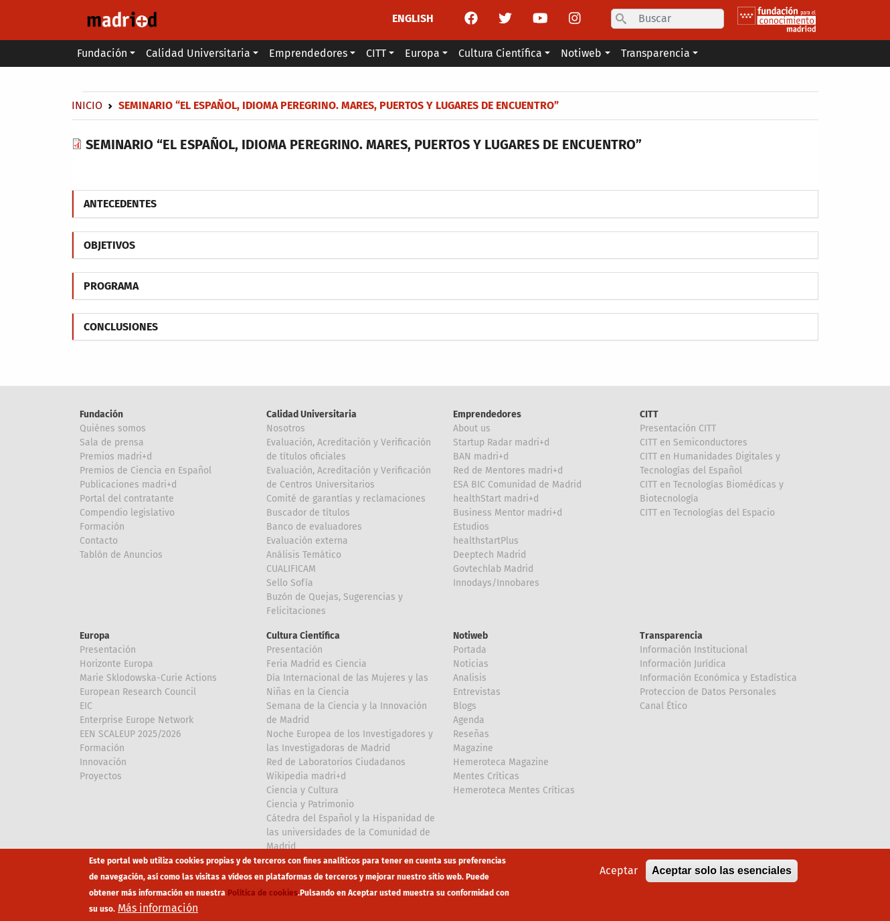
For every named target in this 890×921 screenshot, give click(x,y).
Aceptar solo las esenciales (722, 872)
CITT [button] (376, 53)
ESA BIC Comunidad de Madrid (517, 484)
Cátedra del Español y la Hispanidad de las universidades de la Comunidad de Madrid (350, 832)
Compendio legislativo (127, 512)
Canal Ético (663, 706)
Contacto (99, 540)
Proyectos (101, 776)
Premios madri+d (116, 456)
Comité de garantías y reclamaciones (346, 498)
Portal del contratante (127, 498)
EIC (86, 706)
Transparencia (671, 635)
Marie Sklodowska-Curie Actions (148, 678)
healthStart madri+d (496, 498)
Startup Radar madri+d (501, 442)
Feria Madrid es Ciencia (316, 664)
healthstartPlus (486, 540)
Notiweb (470, 635)
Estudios (471, 526)
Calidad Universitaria (311, 414)
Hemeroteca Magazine (501, 762)
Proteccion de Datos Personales (708, 692)
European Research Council (138, 692)
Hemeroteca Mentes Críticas (514, 790)
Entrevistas (477, 692)
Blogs (464, 706)
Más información (158, 909)
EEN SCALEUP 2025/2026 (130, 734)
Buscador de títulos (308, 512)
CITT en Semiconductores (693, 442)
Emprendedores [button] (308, 53)
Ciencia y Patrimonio (310, 804)
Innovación (103, 762)
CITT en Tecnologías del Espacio (707, 512)
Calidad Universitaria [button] (198, 53)
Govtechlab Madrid (493, 569)
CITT (649, 414)
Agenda (468, 720)
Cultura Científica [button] (500, 53)
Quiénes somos (113, 428)
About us (472, 428)
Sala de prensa (112, 442)
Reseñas (471, 734)
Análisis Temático (303, 554)
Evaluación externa (307, 540)
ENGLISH (413, 18)
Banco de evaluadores (314, 526)
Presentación (108, 649)
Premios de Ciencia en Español (145, 470)
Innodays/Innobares (496, 583)
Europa (95, 635)
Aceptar (619, 871)
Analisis (469, 678)
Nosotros (285, 428)
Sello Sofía (289, 583)
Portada (469, 649)
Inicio (87, 105)
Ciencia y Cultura (302, 790)
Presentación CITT (678, 428)
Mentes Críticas (486, 776)
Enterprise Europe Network (136, 720)
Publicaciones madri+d (128, 484)
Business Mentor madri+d (507, 512)
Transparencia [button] (655, 53)
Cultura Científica (303, 635)
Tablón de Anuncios (121, 554)
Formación (102, 526)
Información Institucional (693, 649)
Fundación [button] (102, 53)
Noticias (470, 664)
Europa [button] (422, 53)
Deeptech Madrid (489, 554)
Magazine (473, 748)
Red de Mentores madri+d (508, 470)
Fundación (101, 414)
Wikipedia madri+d (306, 776)
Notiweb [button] (581, 53)
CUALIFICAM (291, 569)
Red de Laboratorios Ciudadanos (336, 762)
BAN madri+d (481, 456)
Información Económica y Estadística (718, 678)
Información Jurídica (683, 664)
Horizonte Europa (116, 664)
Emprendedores (487, 414)
